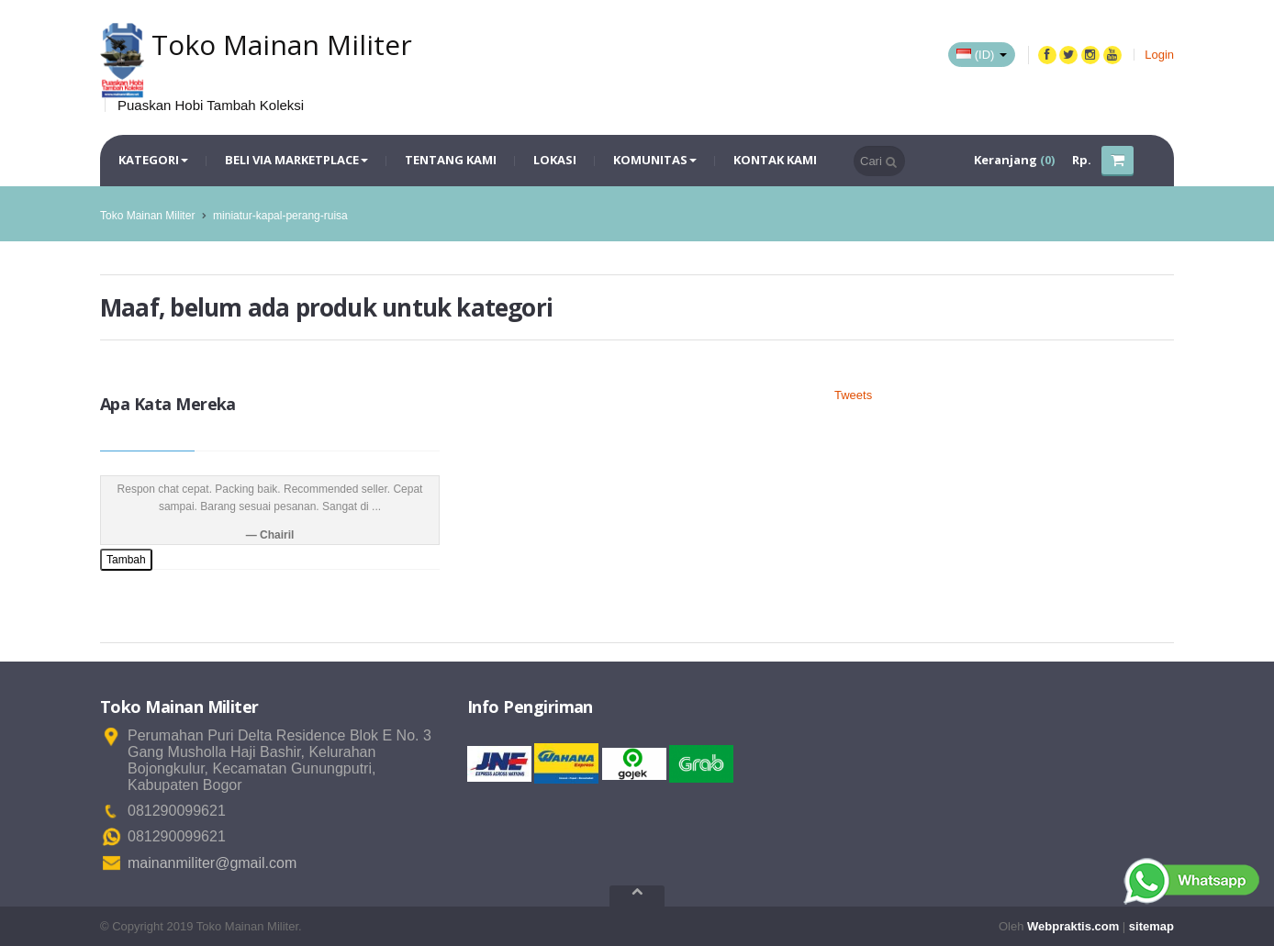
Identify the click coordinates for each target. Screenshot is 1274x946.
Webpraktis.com (1073, 926)
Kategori (153, 159)
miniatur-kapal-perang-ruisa (280, 215)
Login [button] (1159, 54)
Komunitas (655, 159)
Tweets (853, 395)
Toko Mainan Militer (147, 215)
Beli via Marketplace (296, 159)
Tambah (126, 559)
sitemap (1151, 926)
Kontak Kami (775, 159)
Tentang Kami (451, 159)
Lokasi (554, 159)
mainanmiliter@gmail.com (212, 863)
